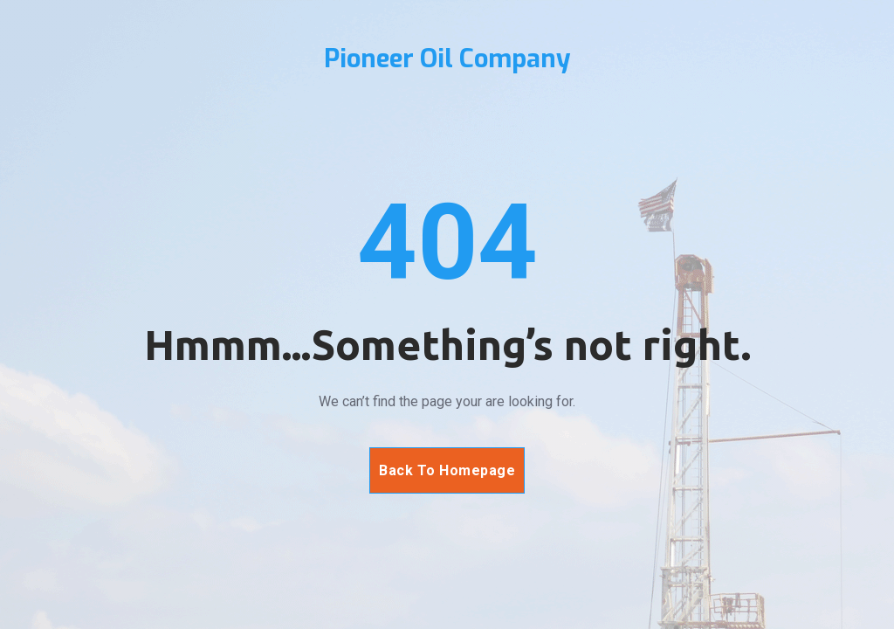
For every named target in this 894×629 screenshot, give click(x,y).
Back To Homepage (447, 470)
